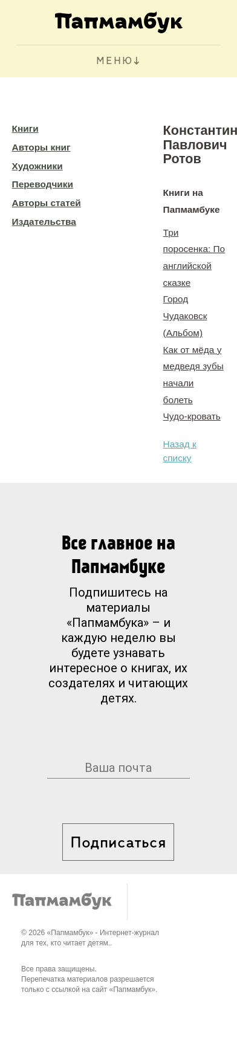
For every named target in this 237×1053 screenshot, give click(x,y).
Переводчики (42, 184)
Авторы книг (41, 147)
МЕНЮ (114, 61)
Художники (37, 166)
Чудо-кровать (192, 416)
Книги (25, 128)
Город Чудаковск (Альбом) (185, 315)
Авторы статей (46, 203)
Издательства (44, 221)
